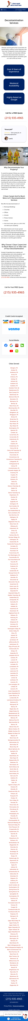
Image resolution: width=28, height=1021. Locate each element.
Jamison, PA (14, 636)
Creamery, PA (14, 471)
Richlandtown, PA (14, 841)
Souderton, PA (14, 881)
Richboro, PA (14, 838)
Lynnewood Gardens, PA (14, 698)
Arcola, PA (14, 373)
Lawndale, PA (14, 671)
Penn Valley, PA (14, 798)
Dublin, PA (14, 497)
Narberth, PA (14, 749)
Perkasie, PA (14, 809)
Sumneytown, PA (14, 894)
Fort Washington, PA (14, 553)
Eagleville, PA (14, 500)
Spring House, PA (14, 887)
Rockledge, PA (14, 849)
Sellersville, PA (14, 872)
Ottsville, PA (14, 787)
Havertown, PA (14, 609)
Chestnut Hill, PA (14, 451)
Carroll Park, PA (14, 433)
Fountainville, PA (14, 555)
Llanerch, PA (14, 687)
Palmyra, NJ (14, 792)
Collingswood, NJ (14, 462)
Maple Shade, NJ (14, 709)
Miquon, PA (14, 734)
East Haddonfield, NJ (14, 508)
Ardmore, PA (14, 375)
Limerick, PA (14, 680)
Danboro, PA (14, 477)
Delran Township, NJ (14, 491)
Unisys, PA (14, 916)
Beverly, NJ (14, 402)
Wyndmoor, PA (14, 974)
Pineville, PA (14, 814)
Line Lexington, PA (14, 682)
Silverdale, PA (14, 874)
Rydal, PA (14, 863)
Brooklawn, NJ (14, 419)
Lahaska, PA (14, 656)
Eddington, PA (14, 515)
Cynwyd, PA (14, 475)
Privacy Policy (8, 1004)
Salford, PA (14, 865)
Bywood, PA (14, 428)
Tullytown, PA (14, 912)
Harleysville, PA (14, 598)
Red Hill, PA (14, 832)
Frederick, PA (14, 564)
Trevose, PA (14, 903)
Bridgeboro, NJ (14, 410)
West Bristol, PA (14, 941)
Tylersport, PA (14, 914)
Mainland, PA (14, 700)
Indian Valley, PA (14, 629)
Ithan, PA (14, 631)
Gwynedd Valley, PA (13, 591)
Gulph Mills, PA (14, 587)
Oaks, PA (13, 780)
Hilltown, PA (14, 613)
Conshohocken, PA (14, 466)
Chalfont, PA (14, 442)
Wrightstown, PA (14, 968)
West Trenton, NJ (14, 954)
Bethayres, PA (14, 399)
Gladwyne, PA (14, 573)
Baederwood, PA (14, 388)
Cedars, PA (14, 439)
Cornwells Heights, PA (14, 468)
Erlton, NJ (14, 529)
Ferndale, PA (14, 544)
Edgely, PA (14, 517)
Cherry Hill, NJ (14, 446)
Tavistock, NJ (14, 896)
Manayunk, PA (14, 702)
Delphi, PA (14, 486)
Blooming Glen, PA (14, 406)
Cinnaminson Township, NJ (14, 457)
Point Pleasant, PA (14, 825)
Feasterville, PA (14, 540)
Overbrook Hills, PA (14, 789)
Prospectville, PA (14, 827)
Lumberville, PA (14, 696)
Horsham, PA (14, 622)
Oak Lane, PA (14, 774)
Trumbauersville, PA (14, 907)
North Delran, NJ (14, 765)
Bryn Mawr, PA (14, 424)
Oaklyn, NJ (14, 778)
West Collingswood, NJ (14, 943)
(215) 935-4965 (20, 10)
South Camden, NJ (14, 883)
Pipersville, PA (14, 816)
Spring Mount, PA (14, 890)
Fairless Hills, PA (14, 533)
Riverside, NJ (14, 845)
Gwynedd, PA (14, 589)
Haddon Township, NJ (14, 593)
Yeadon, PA (14, 981)
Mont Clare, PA (14, 736)
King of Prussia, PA (14, 644)
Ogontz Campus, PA (14, 783)
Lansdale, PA (14, 662)
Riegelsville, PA (14, 843)
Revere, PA (14, 834)
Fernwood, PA (14, 546)
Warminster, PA (14, 934)
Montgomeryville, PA (14, 738)
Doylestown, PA (14, 493)
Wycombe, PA (14, 970)
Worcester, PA (14, 963)
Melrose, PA (14, 716)
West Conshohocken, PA (14, 948)
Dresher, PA (14, 495)
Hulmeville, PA (14, 624)
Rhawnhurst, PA (14, 836)
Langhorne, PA (14, 660)
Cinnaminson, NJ (14, 455)
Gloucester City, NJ (14, 580)
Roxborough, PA (14, 856)
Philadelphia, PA (14, 812)
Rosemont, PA (14, 852)
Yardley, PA (14, 979)
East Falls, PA (14, 506)
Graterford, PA (14, 582)
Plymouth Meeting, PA (14, 821)
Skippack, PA (14, 876)
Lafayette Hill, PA (14, 653)
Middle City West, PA (14, 731)
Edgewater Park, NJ (14, 520)
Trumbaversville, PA (14, 910)
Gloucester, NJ (14, 578)
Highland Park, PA (14, 611)
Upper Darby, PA (14, 921)
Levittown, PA (14, 678)
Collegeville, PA (14, 459)
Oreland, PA (14, 785)
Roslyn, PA (14, 854)
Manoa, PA (14, 705)
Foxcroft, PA (14, 560)
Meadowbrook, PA (14, 711)
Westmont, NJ (14, 956)
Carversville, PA (14, 435)
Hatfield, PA (14, 604)
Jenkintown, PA (14, 642)
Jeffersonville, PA (14, 640)
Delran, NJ (14, 488)
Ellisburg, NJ (14, 524)
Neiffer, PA (14, 751)
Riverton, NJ (14, 847)
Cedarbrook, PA (14, 437)
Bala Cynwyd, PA (14, 390)
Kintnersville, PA (14, 647)
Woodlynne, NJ (14, 961)
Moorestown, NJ (14, 740)
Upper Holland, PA (14, 928)
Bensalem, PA (14, 397)
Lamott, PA (14, 658)
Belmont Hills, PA (14, 395)
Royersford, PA (14, 858)
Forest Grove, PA (14, 551)
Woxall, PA (14, 965)
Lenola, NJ (14, 676)
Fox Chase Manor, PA (14, 558)
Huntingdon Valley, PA (14, 627)
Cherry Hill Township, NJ (14, 448)
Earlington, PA (14, 502)
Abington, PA (14, 366)
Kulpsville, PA (14, 651)
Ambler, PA (14, 368)
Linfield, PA (14, 685)
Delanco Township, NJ (14, 484)
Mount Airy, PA (14, 745)
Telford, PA (14, 899)
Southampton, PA (14, 885)
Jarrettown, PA (14, 638)
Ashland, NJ (14, 379)
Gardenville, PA (14, 569)
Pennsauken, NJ (14, 805)
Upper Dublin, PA (14, 923)
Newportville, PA (14, 758)
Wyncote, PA (13, 972)
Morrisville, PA (14, 743)
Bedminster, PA (14, 393)
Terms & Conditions (18, 1004)
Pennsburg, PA (14, 807)
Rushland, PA (14, 861)
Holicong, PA (14, 615)
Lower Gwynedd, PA (14, 689)
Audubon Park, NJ (14, 386)
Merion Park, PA (14, 725)
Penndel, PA (14, 800)
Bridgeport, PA (14, 413)
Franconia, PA (14, 562)
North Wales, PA (14, 771)
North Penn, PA (14, 769)
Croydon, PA (14, 473)
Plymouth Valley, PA (14, 823)
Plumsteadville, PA (14, 818)
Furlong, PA (14, 566)
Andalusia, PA (14, 370)
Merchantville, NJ (14, 720)
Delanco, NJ (14, 482)
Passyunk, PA (14, 794)
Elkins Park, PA (14, 522)
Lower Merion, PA (14, 693)
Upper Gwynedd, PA (14, 925)
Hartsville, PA (14, 600)
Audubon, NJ (14, 381)
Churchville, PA (14, 453)
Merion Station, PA (14, 727)
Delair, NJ (14, 480)
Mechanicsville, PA (14, 714)
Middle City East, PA (14, 729)
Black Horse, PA (14, 404)
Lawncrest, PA (14, 669)
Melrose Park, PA (14, 718)
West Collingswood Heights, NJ (14, 945)
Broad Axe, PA (14, 417)
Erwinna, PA (14, 531)
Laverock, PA (14, 667)
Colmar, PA (14, 464)
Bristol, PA (14, 415)
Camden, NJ (14, 430)
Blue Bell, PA (13, 408)
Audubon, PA (14, 384)
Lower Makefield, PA (14, 691)
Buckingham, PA (14, 426)
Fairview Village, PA (14, 535)
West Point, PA (14, 952)
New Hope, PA (14, 756)
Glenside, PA (13, 575)
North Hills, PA (14, 767)
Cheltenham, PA (14, 444)
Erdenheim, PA (14, 526)
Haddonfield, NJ (14, 595)
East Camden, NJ (14, 504)
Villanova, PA (14, 932)
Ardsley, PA (14, 377)
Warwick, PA (14, 939)
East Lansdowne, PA (14, 511)
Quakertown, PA (14, 829)
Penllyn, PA (14, 796)
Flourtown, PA (14, 549)
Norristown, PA (14, 763)
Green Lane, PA (14, 584)
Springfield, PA (14, 892)
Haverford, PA (14, 607)
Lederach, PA (14, 673)
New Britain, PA (14, 754)
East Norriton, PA (14, 513)
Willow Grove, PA (14, 959)
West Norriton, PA (14, 950)
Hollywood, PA (14, 620)
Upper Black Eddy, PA (14, 919)
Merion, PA (14, 722)
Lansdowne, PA (14, 665)
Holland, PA (14, 618)
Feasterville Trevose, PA (14, 542)
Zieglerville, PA (14, 983)
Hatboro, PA (14, 602)
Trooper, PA (14, 905)
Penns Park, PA (14, 803)
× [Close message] (21, 1013)
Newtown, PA (14, 760)
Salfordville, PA (14, 867)
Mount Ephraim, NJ (14, 747)
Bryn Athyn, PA (14, 422)
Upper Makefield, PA (14, 930)
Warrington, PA (14, 936)
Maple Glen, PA (14, 707)
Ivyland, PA (14, 633)
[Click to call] (14, 1019)
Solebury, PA (14, 878)
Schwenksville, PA (14, 870)
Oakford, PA (14, 776)
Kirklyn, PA (14, 649)
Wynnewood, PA (14, 977)
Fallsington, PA (14, 537)
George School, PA (14, 571)
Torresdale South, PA (14, 901)
